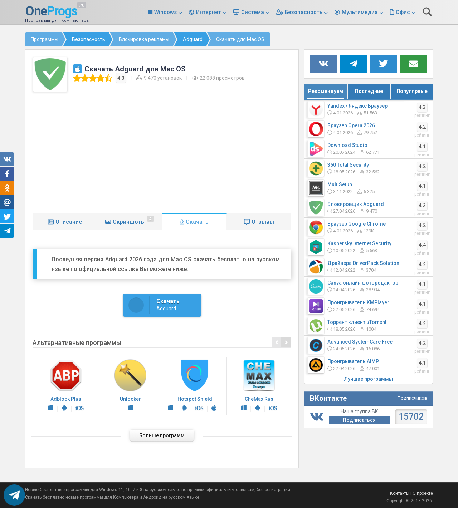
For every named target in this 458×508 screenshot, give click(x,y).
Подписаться (359, 420)
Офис (403, 12)
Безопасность (303, 12)
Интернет (208, 12)
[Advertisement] (162, 151)
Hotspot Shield (194, 386)
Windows (165, 12)
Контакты (399, 493)
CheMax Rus (259, 386)
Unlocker (130, 386)
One (51, 11)
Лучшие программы (368, 379)
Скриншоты (133, 220)
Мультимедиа (360, 12)
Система (252, 12)
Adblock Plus (65, 386)
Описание (68, 221)
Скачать (197, 221)
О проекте (423, 493)
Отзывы (263, 221)
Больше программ (162, 435)
